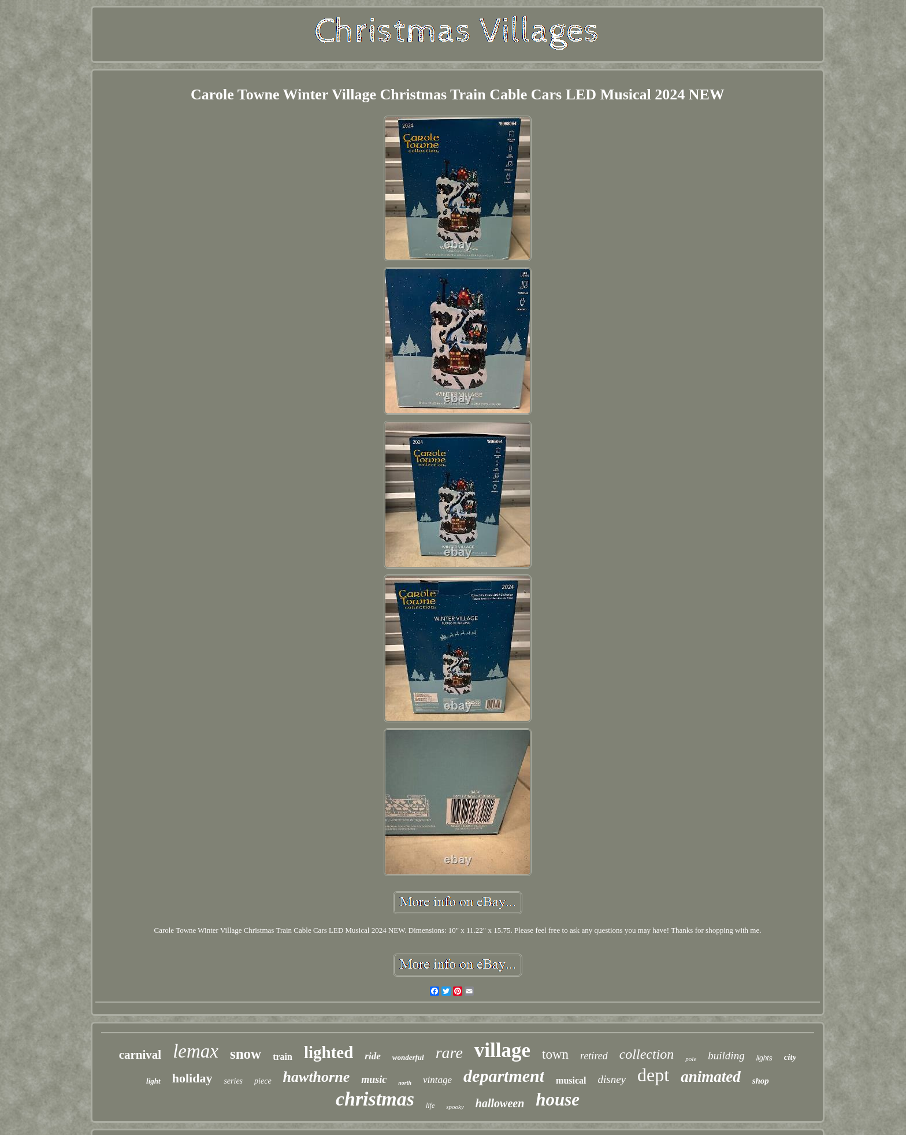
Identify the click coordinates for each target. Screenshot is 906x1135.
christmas (375, 1099)
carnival (140, 1055)
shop (760, 1080)
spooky (455, 1106)
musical (571, 1080)
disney (612, 1079)
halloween (500, 1103)
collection (646, 1054)
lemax (195, 1051)
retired (594, 1056)
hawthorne (316, 1077)
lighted (328, 1052)
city (790, 1057)
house (558, 1099)
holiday (192, 1078)
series (233, 1081)
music (374, 1079)
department (503, 1075)
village (502, 1050)
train (282, 1057)
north (404, 1083)
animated (711, 1076)
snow (245, 1054)
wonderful (408, 1057)
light (153, 1081)
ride (372, 1056)
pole (690, 1058)
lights (764, 1058)
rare (449, 1053)
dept (653, 1074)
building (726, 1055)
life (430, 1105)
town (555, 1054)
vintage (437, 1079)
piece (263, 1081)
